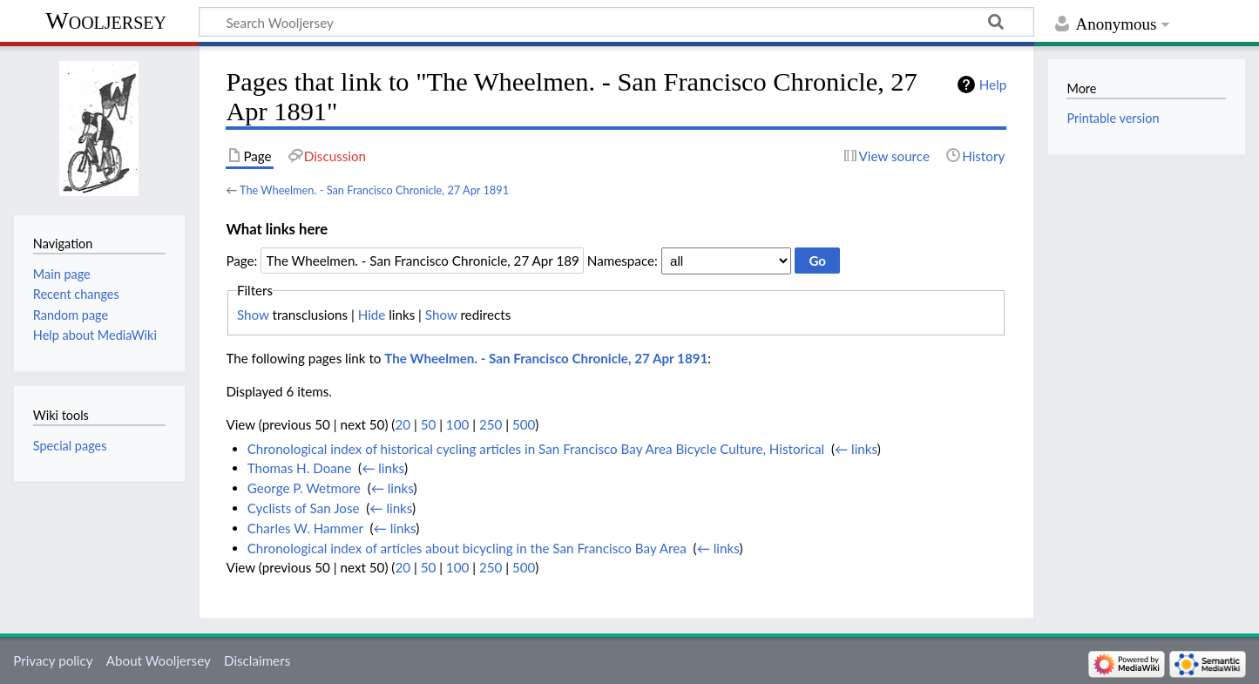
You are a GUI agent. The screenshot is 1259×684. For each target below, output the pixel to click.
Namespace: (622, 260)
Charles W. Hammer (305, 528)
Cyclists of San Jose (303, 508)
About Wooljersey (158, 660)
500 (523, 424)
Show (253, 314)
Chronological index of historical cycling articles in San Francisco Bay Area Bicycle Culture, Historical (535, 449)
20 (402, 424)
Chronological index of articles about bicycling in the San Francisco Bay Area (467, 548)
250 (490, 424)
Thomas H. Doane (299, 468)
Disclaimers (257, 660)
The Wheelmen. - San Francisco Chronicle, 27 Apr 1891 (374, 190)
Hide (372, 314)
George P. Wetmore (304, 488)
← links (856, 449)
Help (992, 84)
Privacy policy (52, 660)
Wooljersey (105, 20)
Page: (241, 260)
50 (429, 424)
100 (457, 424)
